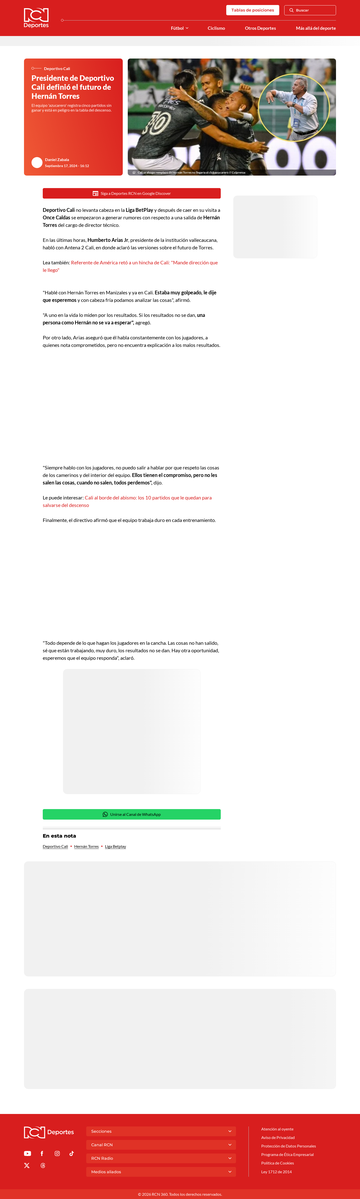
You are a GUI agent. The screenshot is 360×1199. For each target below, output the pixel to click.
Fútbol (177, 28)
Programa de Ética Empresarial (287, 1154)
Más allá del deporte (316, 28)
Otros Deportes (260, 28)
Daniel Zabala (57, 159)
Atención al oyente (277, 1128)
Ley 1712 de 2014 (276, 1171)
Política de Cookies (277, 1162)
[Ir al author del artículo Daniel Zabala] (37, 162)
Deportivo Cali (55, 846)
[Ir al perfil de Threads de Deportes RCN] (43, 1166)
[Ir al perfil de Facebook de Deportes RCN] (42, 1154)
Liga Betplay (115, 846)
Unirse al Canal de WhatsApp (132, 814)
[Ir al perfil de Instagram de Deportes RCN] (57, 1154)
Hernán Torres (86, 846)
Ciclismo (216, 28)
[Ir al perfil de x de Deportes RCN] (27, 1166)
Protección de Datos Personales (288, 1145)
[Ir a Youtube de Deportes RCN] (27, 1154)
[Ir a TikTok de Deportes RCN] (72, 1154)
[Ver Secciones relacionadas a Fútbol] (187, 28)
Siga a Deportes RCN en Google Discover (132, 193)
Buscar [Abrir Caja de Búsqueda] (299, 10)
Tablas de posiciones (253, 10)
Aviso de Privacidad (278, 1137)
